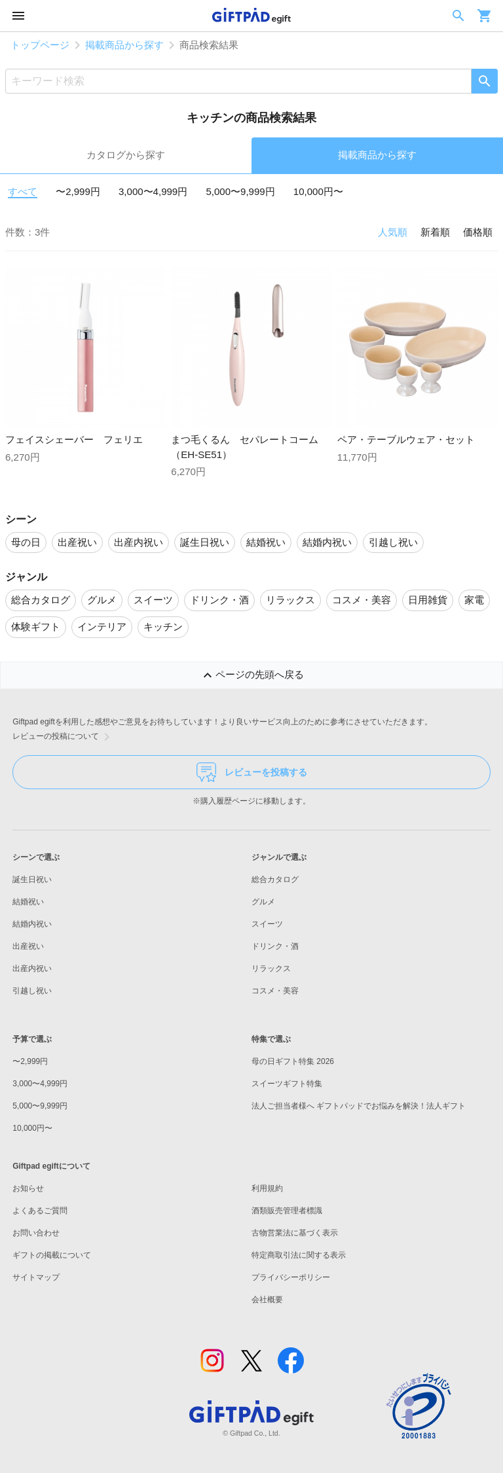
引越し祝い (32, 990)
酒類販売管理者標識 (287, 1210)
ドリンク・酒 (275, 946)
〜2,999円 (78, 191)
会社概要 (267, 1299)
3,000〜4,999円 (153, 191)
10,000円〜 (318, 191)
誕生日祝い (32, 879)
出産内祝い (32, 968)
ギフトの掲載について (51, 1255)
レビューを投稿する (251, 772)
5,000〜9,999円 (240, 191)
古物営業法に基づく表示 (295, 1232)
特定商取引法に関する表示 (299, 1255)
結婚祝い (28, 901)
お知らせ (28, 1188)
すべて (22, 191)
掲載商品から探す (124, 44)
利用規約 (267, 1188)
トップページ (39, 44)
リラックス (271, 968)
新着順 (435, 232)
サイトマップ (36, 1277)
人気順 (392, 232)
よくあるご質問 (39, 1210)
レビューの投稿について (63, 737)
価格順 (478, 232)
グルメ (263, 901)
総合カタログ (275, 879)
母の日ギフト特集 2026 (293, 1061)
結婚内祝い (32, 924)
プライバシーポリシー (291, 1277)
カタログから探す (125, 154)
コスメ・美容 (275, 990)
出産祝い (28, 946)
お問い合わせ (36, 1232)
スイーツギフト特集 (287, 1083)
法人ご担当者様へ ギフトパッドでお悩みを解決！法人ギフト (359, 1105)
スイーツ (267, 924)
